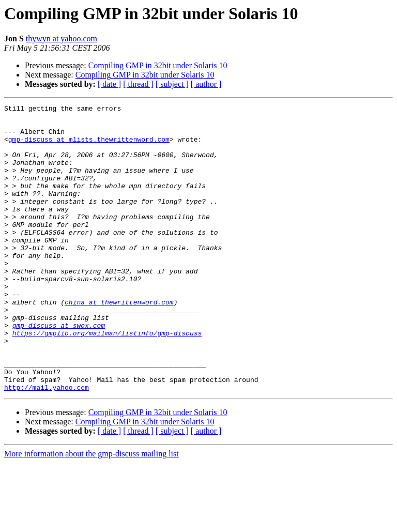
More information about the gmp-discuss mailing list (91, 511)
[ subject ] (172, 84)
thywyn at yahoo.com (61, 38)
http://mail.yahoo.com (46, 444)
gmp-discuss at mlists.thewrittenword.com (89, 146)
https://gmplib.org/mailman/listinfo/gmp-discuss (107, 379)
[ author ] (206, 84)
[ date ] (109, 84)
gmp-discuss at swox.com (58, 370)
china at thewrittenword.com (119, 342)
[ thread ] (138, 84)
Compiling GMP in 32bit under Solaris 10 (157, 65)
